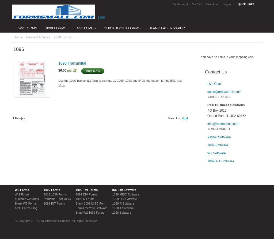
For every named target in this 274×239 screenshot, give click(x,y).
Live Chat (214, 84)
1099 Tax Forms (87, 189)
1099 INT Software (220, 161)
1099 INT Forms (54, 203)
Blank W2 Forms (26, 203)
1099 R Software (123, 203)
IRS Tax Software (124, 189)
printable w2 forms (27, 199)
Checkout (212, 4)
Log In (227, 4)
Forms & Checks (38, 37)
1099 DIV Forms (86, 194)
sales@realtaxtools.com (224, 92)
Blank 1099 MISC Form (91, 203)
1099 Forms (62, 37)
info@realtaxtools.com (223, 124)
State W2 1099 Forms (90, 212)
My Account (180, 4)
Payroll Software (219, 137)
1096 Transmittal (72, 63)
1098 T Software (123, 208)
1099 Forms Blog (26, 208)
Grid (185, 118)
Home (18, 37)
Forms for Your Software (92, 208)
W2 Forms (22, 189)
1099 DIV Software (124, 199)
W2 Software (216, 153)
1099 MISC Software (125, 194)
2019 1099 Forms (55, 194)
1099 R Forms (85, 199)
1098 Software (121, 212)
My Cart (197, 4)
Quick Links (246, 4)
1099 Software (217, 145)
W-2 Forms (22, 194)
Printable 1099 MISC (57, 199)
